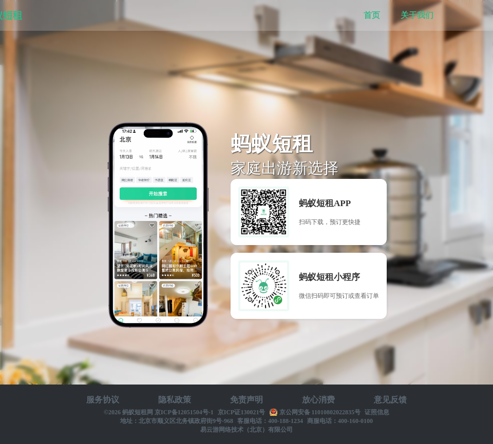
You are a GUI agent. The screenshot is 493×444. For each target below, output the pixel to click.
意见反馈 (390, 399)
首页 (372, 15)
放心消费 (318, 399)
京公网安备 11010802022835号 (320, 412)
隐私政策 (174, 399)
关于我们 (417, 15)
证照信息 (377, 412)
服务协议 (102, 399)
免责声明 (246, 399)
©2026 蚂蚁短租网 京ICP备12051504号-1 (159, 412)
